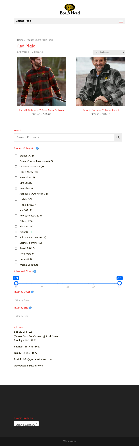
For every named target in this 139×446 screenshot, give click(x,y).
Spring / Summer (31, 242)
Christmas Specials (32, 166)
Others (26, 221)
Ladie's (26, 199)
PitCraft (26, 226)
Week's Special (29, 264)
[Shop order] (109, 52)
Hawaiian (27, 188)
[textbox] (26, 425)
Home (20, 40)
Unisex (26, 259)
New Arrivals (31, 215)
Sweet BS (27, 248)
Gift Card (26, 183)
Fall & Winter (29, 172)
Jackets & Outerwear (34, 193)
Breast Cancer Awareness (36, 161)
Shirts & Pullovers (33, 237)
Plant (24, 232)
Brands (27, 155)
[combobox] (26, 423)
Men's (26, 210)
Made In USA (28, 204)
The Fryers (27, 253)
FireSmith (27, 177)
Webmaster (69, 441)
